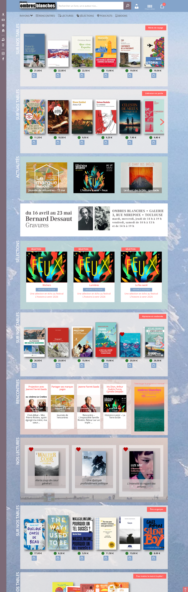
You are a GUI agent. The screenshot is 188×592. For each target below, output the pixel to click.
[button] (162, 56)
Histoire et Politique (46, 292)
